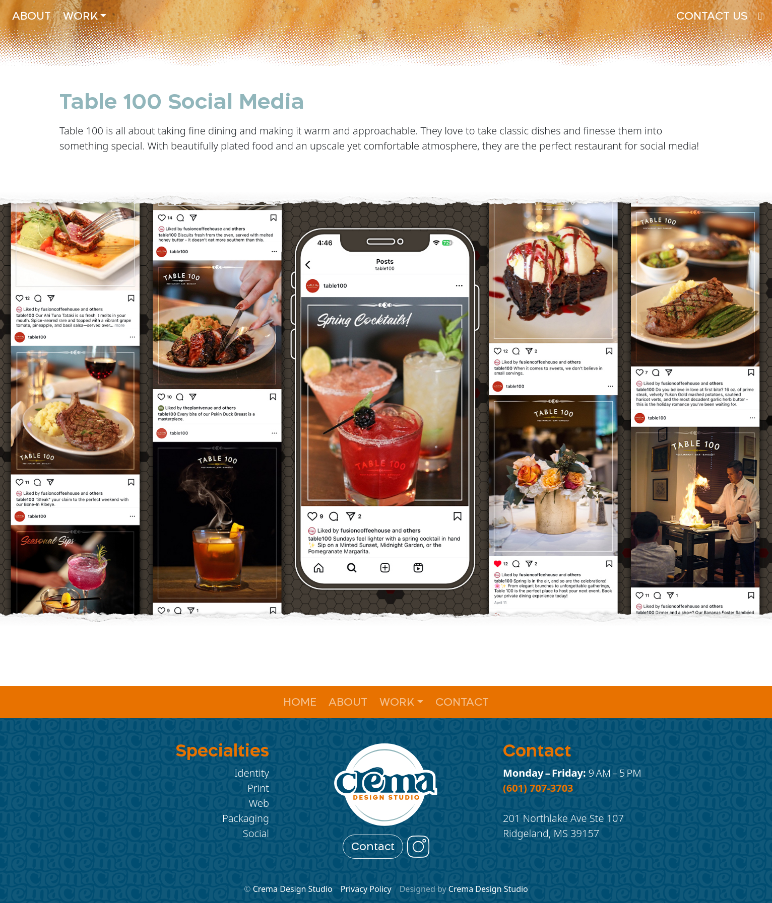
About (31, 16)
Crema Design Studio (293, 888)
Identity (251, 773)
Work (80, 16)
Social (256, 833)
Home (299, 702)
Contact (462, 702)
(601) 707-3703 (538, 788)
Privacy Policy (366, 888)
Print (258, 788)
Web (258, 803)
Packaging (245, 818)
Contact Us (712, 16)
